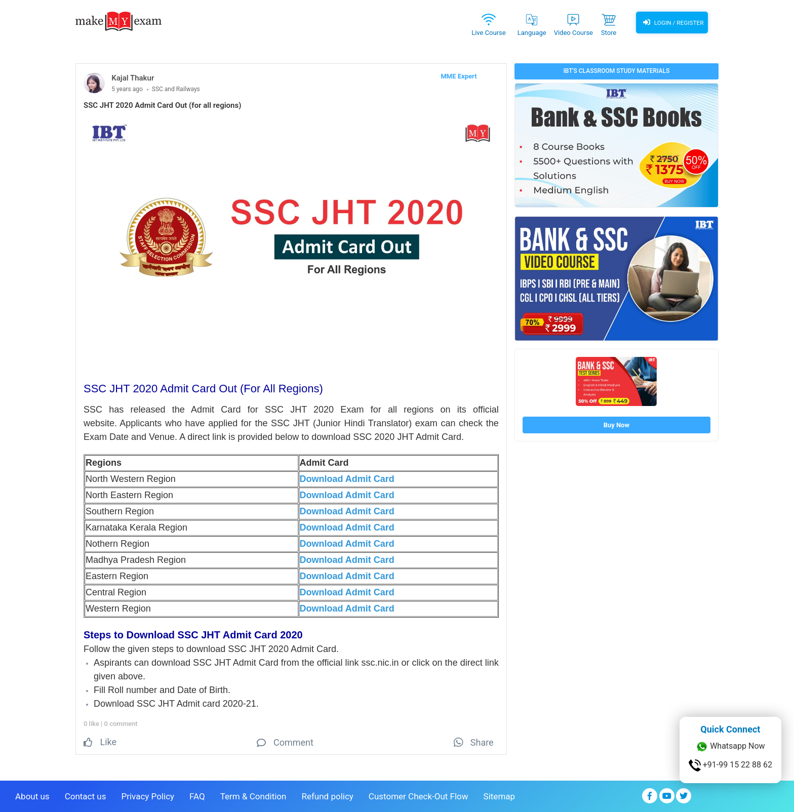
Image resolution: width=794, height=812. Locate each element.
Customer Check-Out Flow (418, 795)
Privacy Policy (147, 795)
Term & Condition (253, 795)
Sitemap (499, 795)
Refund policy (327, 795)
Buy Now (616, 425)
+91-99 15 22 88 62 (730, 765)
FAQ (197, 795)
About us (32, 795)
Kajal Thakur (132, 78)
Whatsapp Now (730, 747)
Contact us (85, 795)
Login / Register (672, 23)
